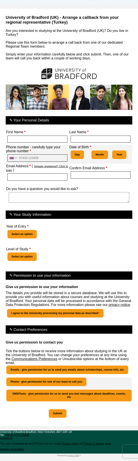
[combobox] (13, 158)
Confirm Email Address (88, 168)
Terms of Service (94, 443)
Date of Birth (80, 147)
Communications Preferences (35, 359)
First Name (16, 132)
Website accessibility (12, 449)
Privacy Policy (70, 443)
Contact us (6, 438)
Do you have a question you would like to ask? (42, 189)
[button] (57, 413)
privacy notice (119, 305)
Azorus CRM (73, 455)
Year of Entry (17, 226)
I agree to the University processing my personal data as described (55, 313)
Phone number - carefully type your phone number (33, 149)
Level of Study (18, 249)
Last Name (79, 132)
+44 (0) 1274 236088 (17, 435)
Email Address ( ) (37, 168)
